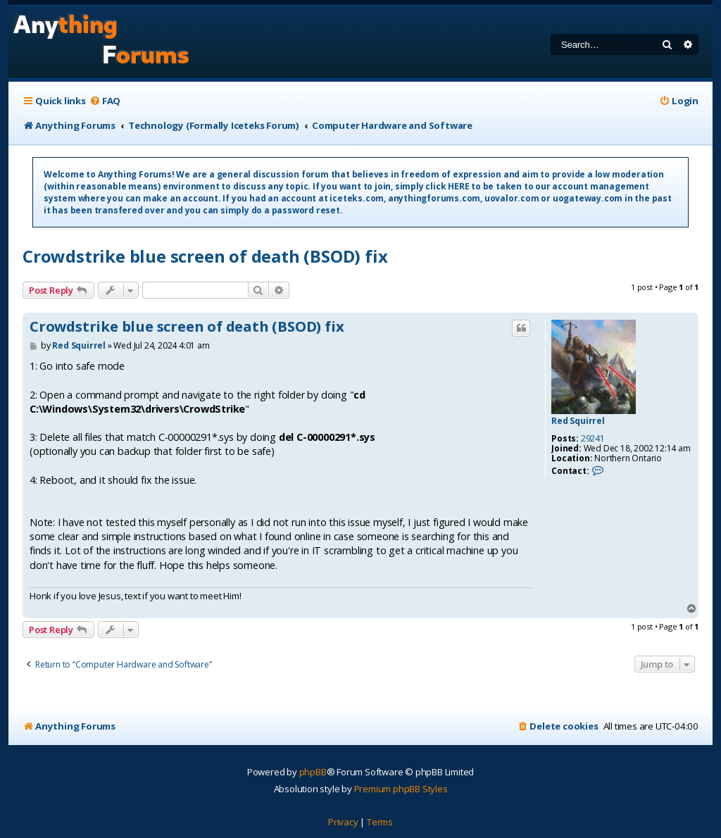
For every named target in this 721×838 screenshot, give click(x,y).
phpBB (313, 771)
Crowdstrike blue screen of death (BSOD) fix (205, 256)
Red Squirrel (578, 421)
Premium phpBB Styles (401, 788)
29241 (593, 439)
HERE (458, 186)
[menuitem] (104, 101)
